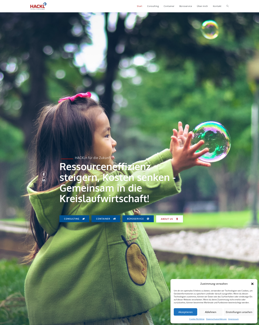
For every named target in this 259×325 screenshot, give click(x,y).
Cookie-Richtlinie (196, 319)
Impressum (233, 319)
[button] (252, 283)
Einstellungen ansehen (239, 312)
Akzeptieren (185, 312)
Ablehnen (210, 312)
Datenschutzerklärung (216, 319)
